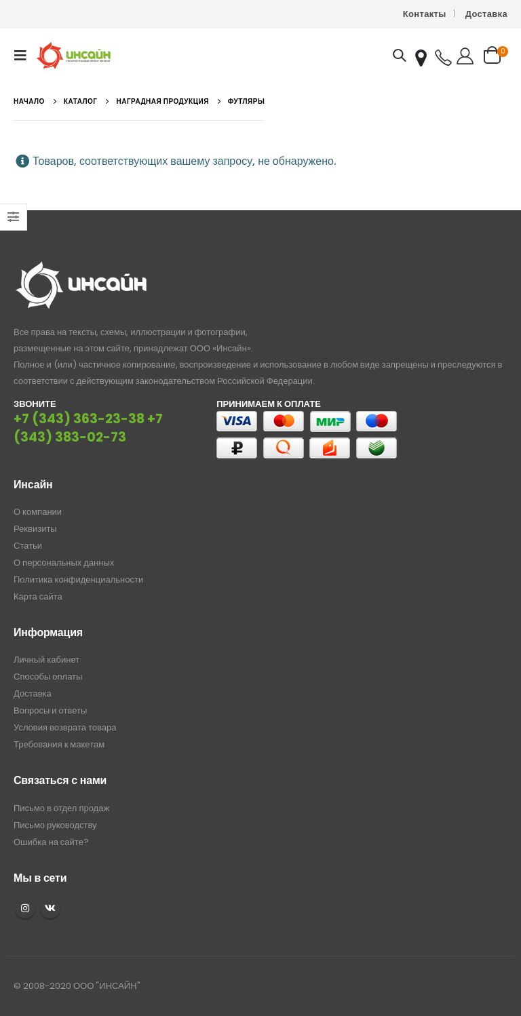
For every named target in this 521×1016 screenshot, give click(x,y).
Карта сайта (38, 596)
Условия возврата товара (65, 727)
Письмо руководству (55, 825)
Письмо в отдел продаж (61, 808)
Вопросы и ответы (50, 710)
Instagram (25, 908)
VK (50, 908)
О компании (38, 511)
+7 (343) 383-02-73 (88, 428)
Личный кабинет (46, 659)
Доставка (486, 13)
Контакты (424, 13)
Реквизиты (35, 528)
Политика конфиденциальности (78, 579)
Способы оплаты (48, 676)
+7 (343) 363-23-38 (79, 419)
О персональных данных (64, 562)
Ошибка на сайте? (51, 842)
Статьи (28, 545)
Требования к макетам (59, 744)
